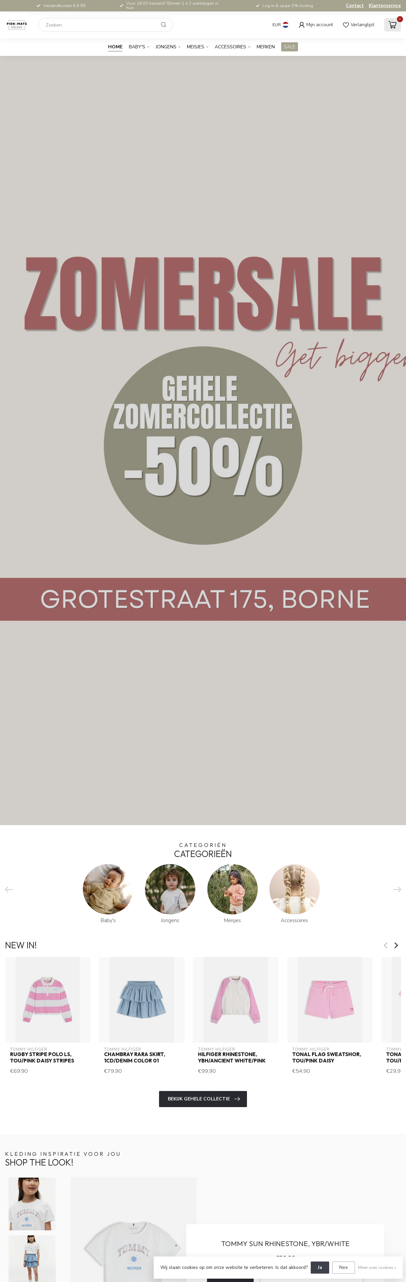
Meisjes (195, 47)
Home (115, 47)
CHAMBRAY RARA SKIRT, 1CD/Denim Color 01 (134, 1058)
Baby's (137, 47)
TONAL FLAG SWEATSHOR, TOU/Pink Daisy (326, 1058)
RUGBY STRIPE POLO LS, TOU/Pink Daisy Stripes (42, 1058)
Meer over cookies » (377, 1267)
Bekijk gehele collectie (204, 1099)
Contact (355, 6)
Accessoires (230, 47)
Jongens (166, 47)
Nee (343, 1267)
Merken (266, 47)
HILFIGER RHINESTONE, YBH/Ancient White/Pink (232, 1058)
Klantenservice (385, 6)
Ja (320, 1267)
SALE (289, 47)
